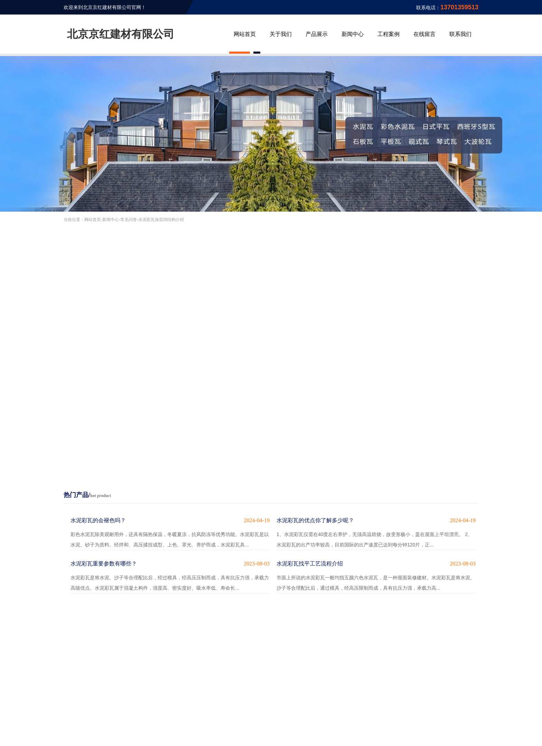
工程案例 (388, 34)
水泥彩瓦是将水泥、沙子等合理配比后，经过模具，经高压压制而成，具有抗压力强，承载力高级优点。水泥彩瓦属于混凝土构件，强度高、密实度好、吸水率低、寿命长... (170, 575)
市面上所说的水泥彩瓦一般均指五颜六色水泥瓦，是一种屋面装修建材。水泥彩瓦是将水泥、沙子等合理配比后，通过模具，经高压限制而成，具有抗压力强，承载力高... (376, 575)
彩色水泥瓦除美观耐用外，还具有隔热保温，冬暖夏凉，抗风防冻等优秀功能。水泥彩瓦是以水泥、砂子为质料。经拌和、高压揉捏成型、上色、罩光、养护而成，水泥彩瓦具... (170, 531)
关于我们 (281, 34)
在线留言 (424, 34)
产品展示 (317, 34)
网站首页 (245, 34)
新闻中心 (353, 34)
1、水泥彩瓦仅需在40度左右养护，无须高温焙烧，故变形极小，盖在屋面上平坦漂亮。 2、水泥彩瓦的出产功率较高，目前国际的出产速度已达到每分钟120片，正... (376, 531)
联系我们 (460, 34)
